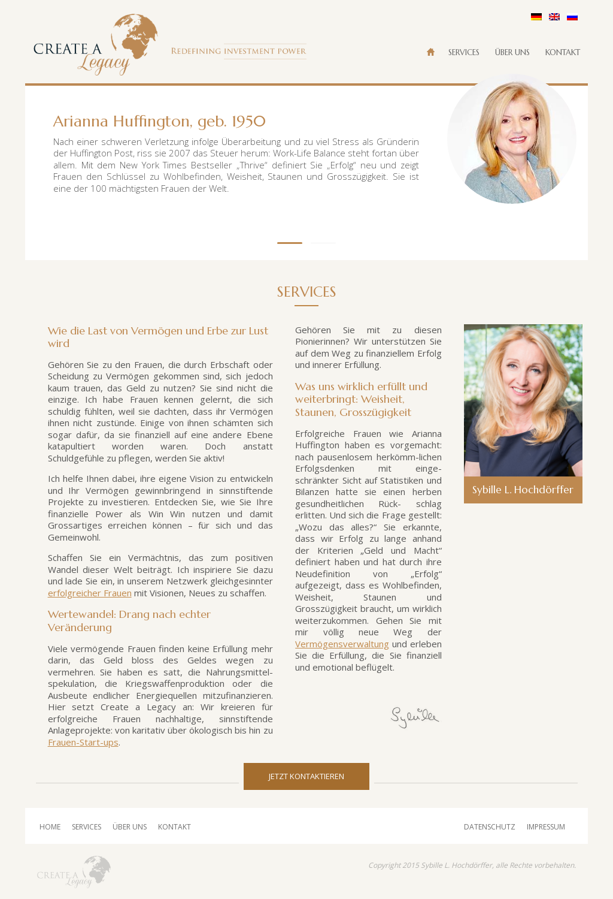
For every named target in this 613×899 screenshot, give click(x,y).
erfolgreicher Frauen (90, 593)
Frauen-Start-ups (83, 742)
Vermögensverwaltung (342, 644)
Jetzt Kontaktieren (306, 776)
